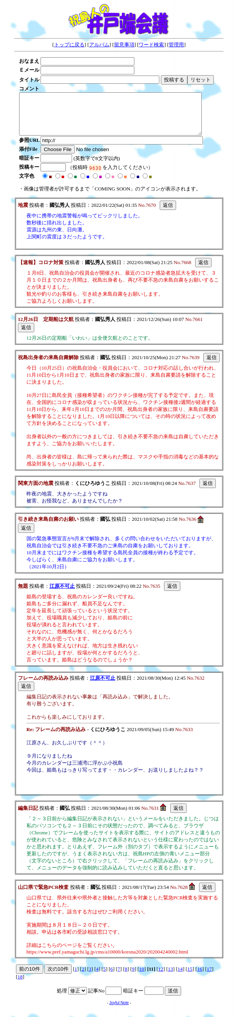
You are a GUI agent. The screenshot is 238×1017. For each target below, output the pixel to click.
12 (160, 977)
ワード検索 (151, 45)
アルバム (99, 45)
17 (209, 977)
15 (189, 977)
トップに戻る (69, 45)
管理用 (176, 45)
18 (20, 985)
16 (199, 977)
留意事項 (124, 45)
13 (170, 977)
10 (141, 977)
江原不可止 (62, 594)
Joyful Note (119, 1011)
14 (180, 977)
